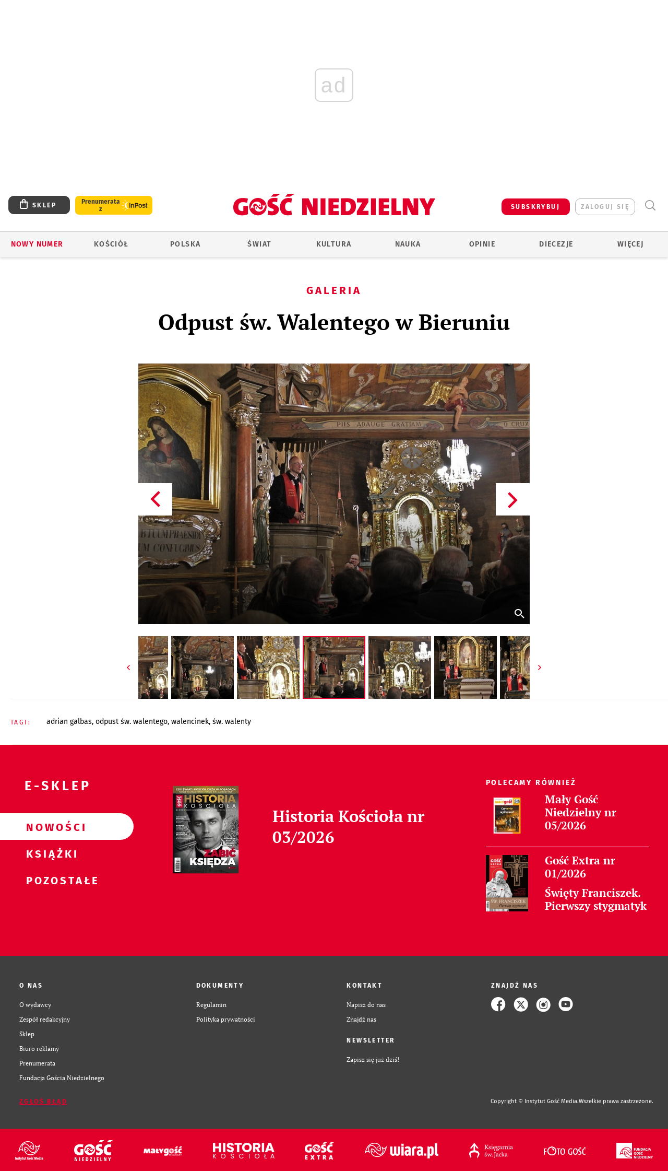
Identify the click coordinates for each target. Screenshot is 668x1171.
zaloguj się (605, 206)
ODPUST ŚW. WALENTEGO (132, 721)
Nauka (408, 244)
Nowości (50, 827)
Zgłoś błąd (43, 1101)
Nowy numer (37, 244)
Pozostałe (50, 880)
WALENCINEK (190, 721)
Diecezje (556, 244)
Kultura (334, 244)
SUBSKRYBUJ (535, 206)
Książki (50, 853)
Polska (185, 244)
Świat (259, 244)
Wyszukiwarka (650, 205)
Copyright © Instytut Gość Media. (535, 1101)
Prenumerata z (100, 205)
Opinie (482, 244)
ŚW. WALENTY (231, 721)
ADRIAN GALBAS (69, 721)
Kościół (111, 244)
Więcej (630, 244)
